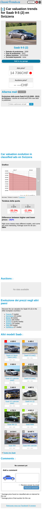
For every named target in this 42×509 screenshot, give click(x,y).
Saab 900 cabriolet (30, 446)
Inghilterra (9, 327)
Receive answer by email (29, 485)
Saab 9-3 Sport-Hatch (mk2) (12, 356)
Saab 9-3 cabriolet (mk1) (12, 402)
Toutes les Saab (9, 453)
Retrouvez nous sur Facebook (17, 506)
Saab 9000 (30, 424)
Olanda (8, 320)
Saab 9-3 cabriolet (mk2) (12, 379)
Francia (8, 314)
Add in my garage (21, 61)
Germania (9, 316)
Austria (8, 321)
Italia (7, 325)
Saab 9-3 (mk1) (29, 378)
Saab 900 (12, 446)
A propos (32, 506)
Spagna (9, 323)
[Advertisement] (21, 129)
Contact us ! (22, 197)
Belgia (8, 318)
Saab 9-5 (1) (29, 401)
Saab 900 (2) (12, 424)
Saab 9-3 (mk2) (29, 355)
